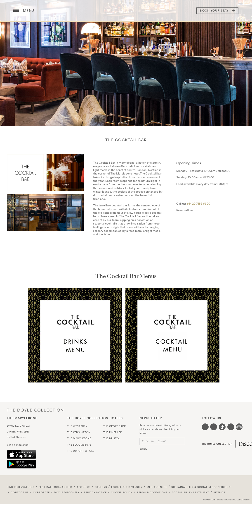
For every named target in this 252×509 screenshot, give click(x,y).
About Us (84, 487)
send (143, 449)
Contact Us (20, 492)
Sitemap (219, 492)
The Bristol (111, 438)
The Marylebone (126, 10)
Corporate (41, 492)
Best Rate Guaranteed (56, 487)
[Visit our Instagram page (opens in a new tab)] (213, 426)
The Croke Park (114, 426)
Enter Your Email (153, 441)
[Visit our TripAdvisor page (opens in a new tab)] (239, 426)
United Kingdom (16, 437)
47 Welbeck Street (18, 426)
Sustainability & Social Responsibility (201, 487)
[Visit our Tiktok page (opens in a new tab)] (222, 426)
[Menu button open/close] (16, 10)
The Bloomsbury (79, 445)
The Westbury (77, 426)
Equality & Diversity (127, 487)
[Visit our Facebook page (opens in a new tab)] (205, 426)
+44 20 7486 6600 (198, 204)
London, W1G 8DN (18, 431)
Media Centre (157, 487)
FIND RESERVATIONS (20, 487)
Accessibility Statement (190, 492)
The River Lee (112, 432)
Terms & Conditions (152, 492)
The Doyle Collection (35, 410)
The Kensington (78, 432)
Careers (101, 487)
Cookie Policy (122, 492)
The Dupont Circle (80, 451)
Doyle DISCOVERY (67, 492)
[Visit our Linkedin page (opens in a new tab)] (230, 426)
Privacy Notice (95, 492)
